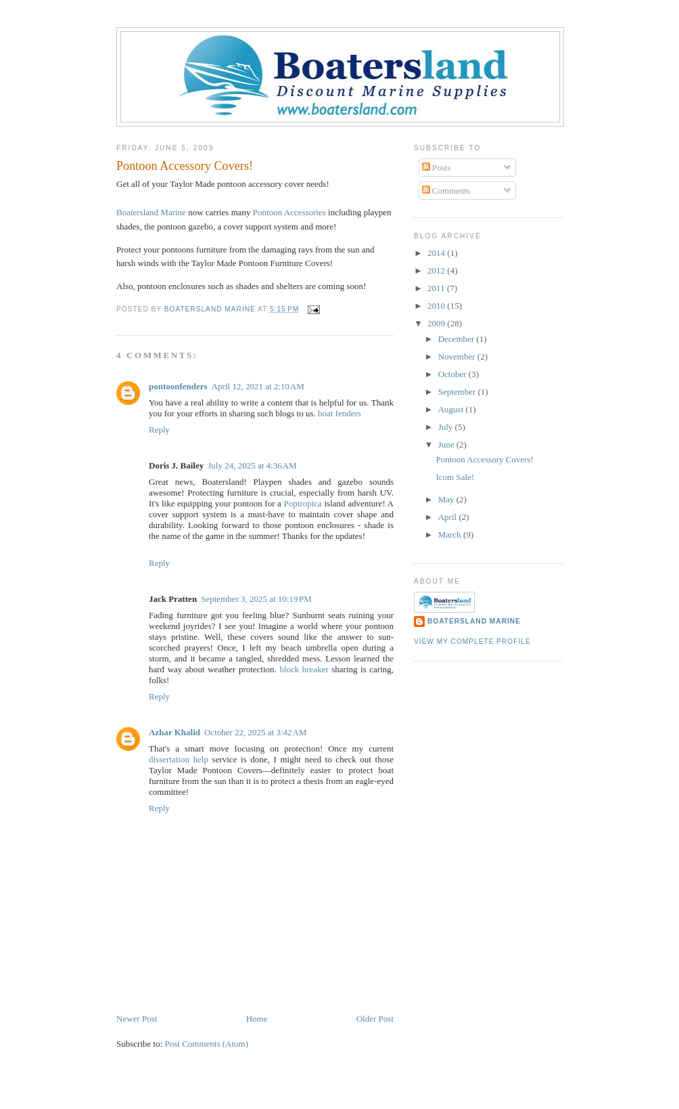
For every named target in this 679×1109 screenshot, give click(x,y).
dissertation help (180, 759)
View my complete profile (472, 641)
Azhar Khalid (174, 732)
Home (257, 1019)
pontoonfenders (178, 386)
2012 (437, 270)
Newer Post (136, 1019)
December (457, 339)
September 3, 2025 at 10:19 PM (256, 599)
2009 (437, 323)
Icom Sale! (455, 477)
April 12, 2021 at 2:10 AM (258, 386)
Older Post (375, 1019)
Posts (436, 167)
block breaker (303, 669)
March (450, 534)
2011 (437, 288)
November (457, 356)
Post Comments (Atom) (207, 1044)
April (448, 517)
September (458, 392)
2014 (437, 253)
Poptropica (303, 503)
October (453, 374)
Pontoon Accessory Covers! (484, 459)
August (452, 409)
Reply (159, 430)
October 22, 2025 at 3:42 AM (255, 732)
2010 (437, 306)
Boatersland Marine (151, 212)
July (446, 427)
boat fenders (339, 413)
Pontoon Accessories (290, 212)
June (447, 444)
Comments (446, 191)
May (447, 499)
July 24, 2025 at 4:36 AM (252, 465)
